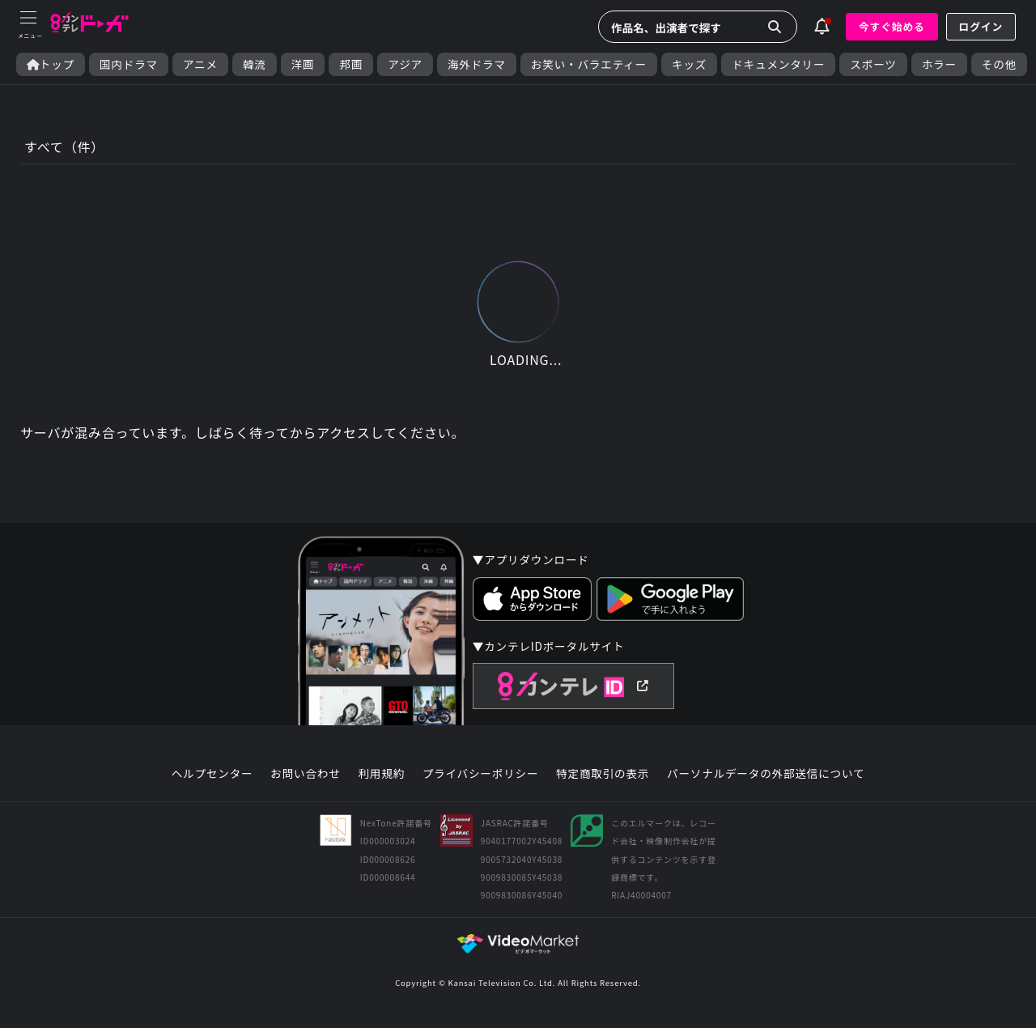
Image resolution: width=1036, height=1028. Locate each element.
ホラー (939, 64)
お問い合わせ (305, 773)
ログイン (981, 26)
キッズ (689, 64)
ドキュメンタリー (778, 64)
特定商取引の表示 (602, 773)
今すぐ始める (892, 26)
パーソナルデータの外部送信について (765, 773)
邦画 (351, 64)
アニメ (200, 64)
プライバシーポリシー (480, 773)
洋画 (303, 64)
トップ (50, 64)
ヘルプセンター (212, 773)
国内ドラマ (129, 64)
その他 (999, 64)
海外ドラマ (477, 64)
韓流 (254, 64)
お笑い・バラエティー (589, 64)
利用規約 (381, 773)
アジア (405, 64)
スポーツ (873, 64)
